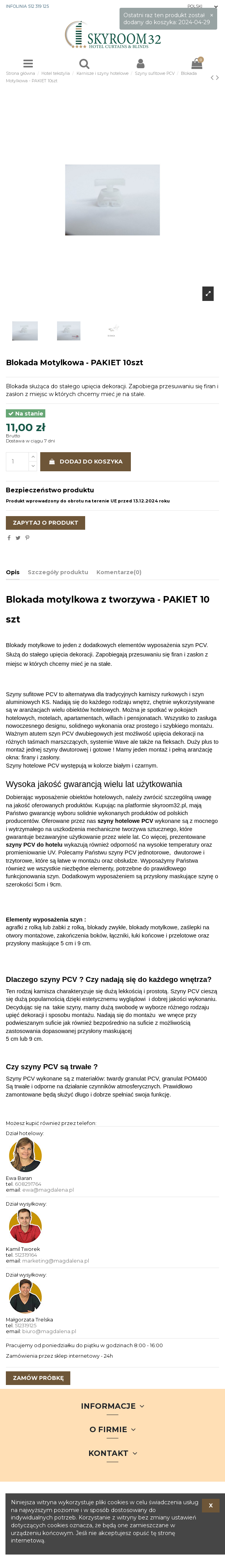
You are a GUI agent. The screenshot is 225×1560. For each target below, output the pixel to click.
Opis (13, 572)
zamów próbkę (38, 1377)
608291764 (28, 1184)
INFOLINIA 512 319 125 (27, 6)
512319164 (26, 1255)
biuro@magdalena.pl (49, 1331)
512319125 (25, 1325)
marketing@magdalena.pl (55, 1261)
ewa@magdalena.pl (48, 1190)
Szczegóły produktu (58, 572)
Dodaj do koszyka (85, 461)
